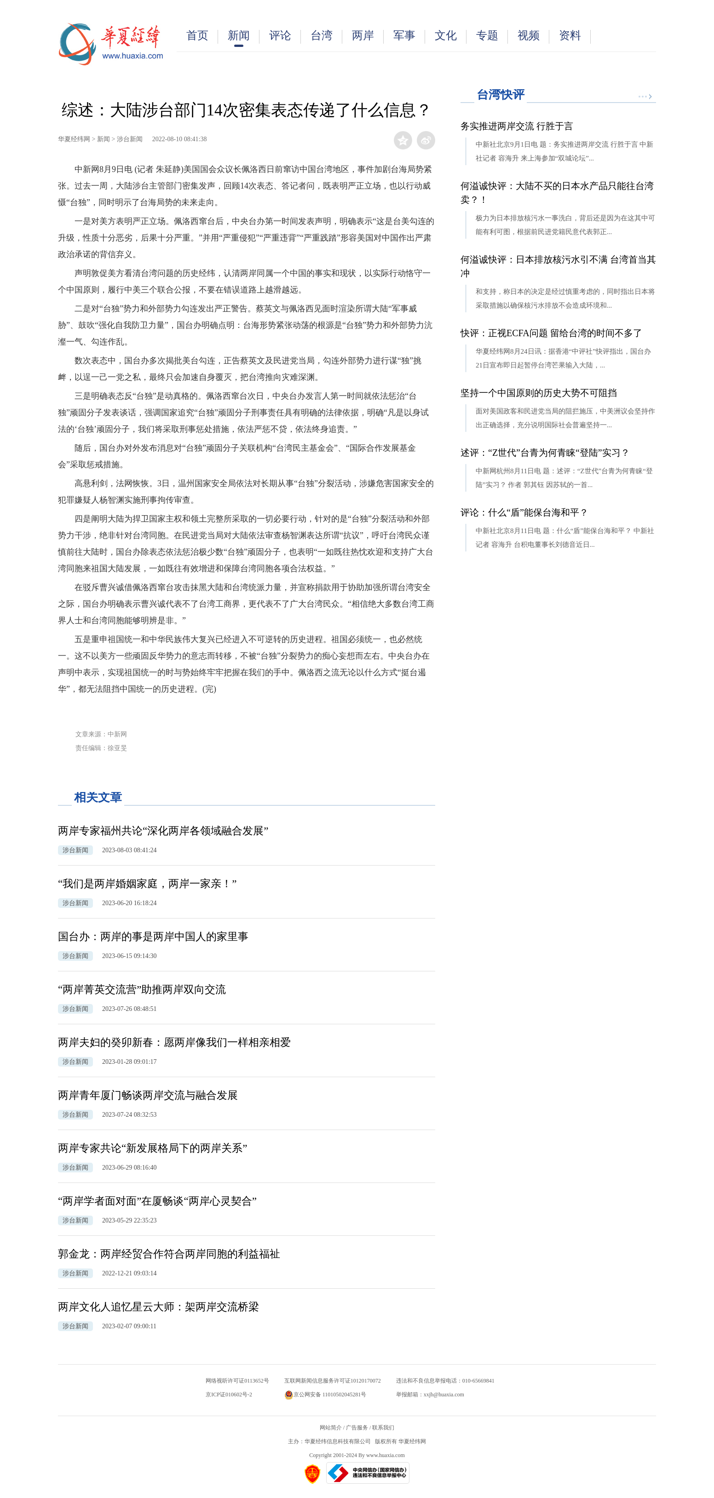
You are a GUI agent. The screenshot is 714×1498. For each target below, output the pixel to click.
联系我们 (383, 1427)
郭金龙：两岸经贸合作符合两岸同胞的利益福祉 (169, 1254)
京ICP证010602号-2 (229, 1394)
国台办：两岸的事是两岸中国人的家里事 (153, 936)
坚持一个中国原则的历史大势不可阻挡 (539, 393)
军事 (409, 36)
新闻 (243, 38)
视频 (533, 36)
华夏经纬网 (74, 139)
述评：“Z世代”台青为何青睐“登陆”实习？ (545, 453)
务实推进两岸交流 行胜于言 (517, 126)
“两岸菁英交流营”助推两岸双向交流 (142, 989)
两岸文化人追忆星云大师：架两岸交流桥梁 (158, 1307)
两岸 (368, 36)
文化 (450, 36)
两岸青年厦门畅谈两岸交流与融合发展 (148, 1095)
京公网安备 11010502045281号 (325, 1394)
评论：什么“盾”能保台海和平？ (524, 512)
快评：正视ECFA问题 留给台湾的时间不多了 (551, 333)
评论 (285, 36)
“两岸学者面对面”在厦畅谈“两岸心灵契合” (157, 1201)
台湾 (326, 36)
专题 (492, 36)
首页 (202, 36)
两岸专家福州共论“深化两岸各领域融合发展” (163, 831)
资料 (575, 36)
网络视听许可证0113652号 (237, 1380)
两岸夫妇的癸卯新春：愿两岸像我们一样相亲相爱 (174, 1042)
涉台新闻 (130, 139)
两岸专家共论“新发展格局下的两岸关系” (152, 1148)
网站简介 (331, 1427)
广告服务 (357, 1427)
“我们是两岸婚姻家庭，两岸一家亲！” (147, 884)
